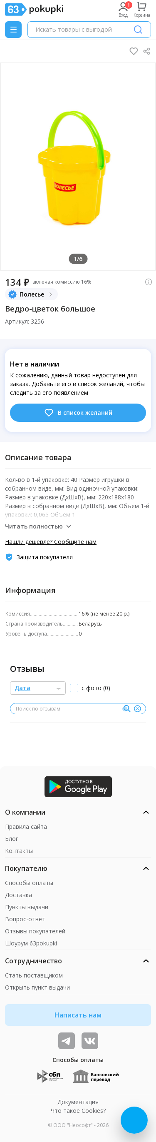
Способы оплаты (29, 883)
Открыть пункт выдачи (37, 987)
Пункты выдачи (26, 907)
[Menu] (13, 29)
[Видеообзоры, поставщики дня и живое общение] (66, 1040)
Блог (11, 839)
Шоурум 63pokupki (31, 943)
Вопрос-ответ (25, 919)
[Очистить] (137, 709)
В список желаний (78, 413)
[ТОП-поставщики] (90, 1040)
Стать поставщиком (34, 975)
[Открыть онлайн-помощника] (134, 1120)
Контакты (19, 851)
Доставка (18, 895)
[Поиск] (138, 29)
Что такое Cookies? (78, 1111)
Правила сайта (26, 826)
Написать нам (78, 1015)
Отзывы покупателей (35, 931)
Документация (78, 1102)
